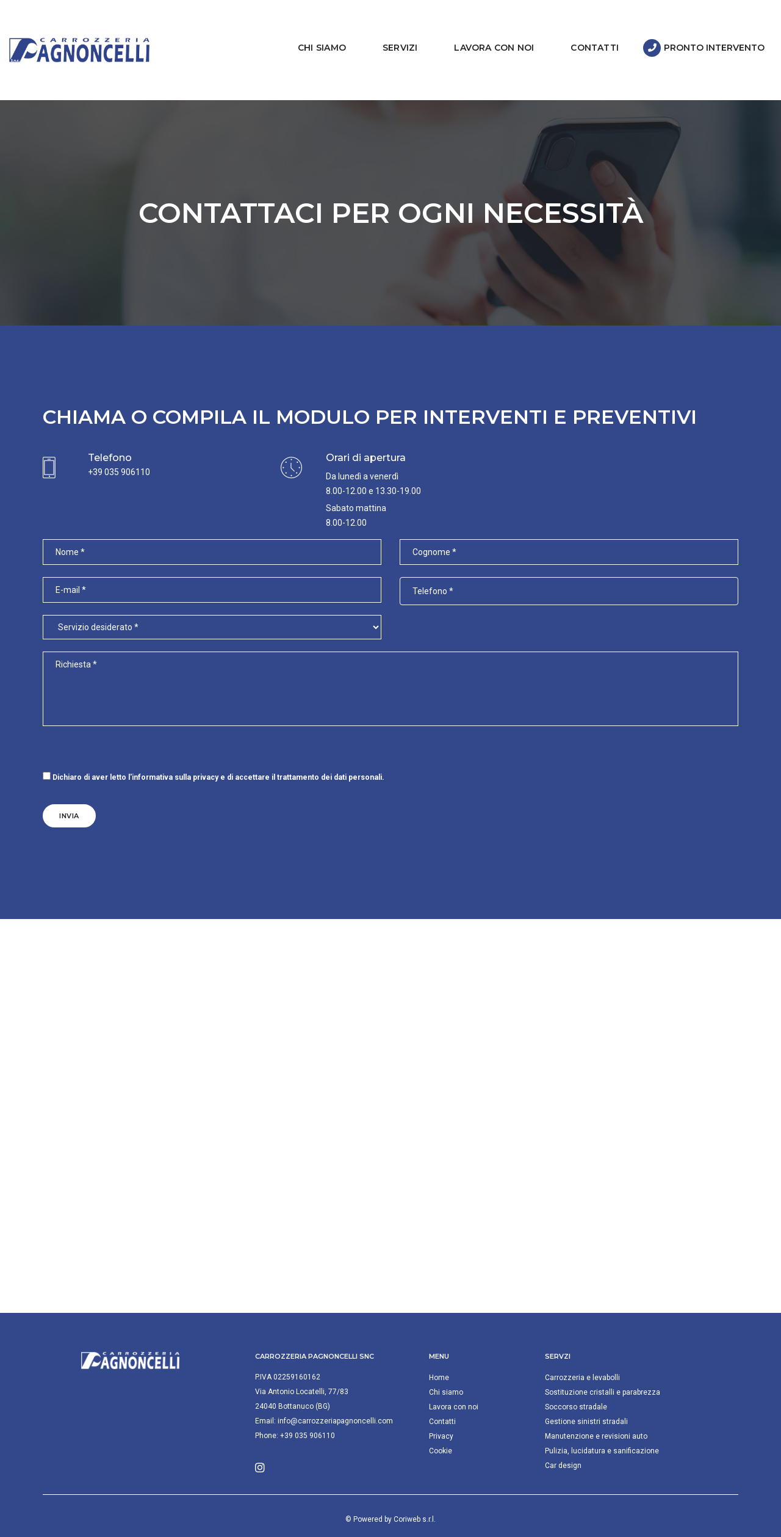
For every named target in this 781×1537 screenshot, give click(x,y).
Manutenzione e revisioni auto (596, 1408)
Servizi (392, 33)
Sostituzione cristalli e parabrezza (602, 1365)
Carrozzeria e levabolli (582, 1350)
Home (439, 1350)
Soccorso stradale (576, 1379)
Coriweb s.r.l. (415, 1492)
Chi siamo (314, 33)
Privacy (441, 1408)
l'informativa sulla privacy (173, 750)
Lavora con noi (486, 33)
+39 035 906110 (119, 444)
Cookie (440, 1423)
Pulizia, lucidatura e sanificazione (602, 1423)
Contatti (587, 33)
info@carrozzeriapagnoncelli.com (335, 1393)
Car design (563, 1438)
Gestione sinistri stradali (586, 1394)
